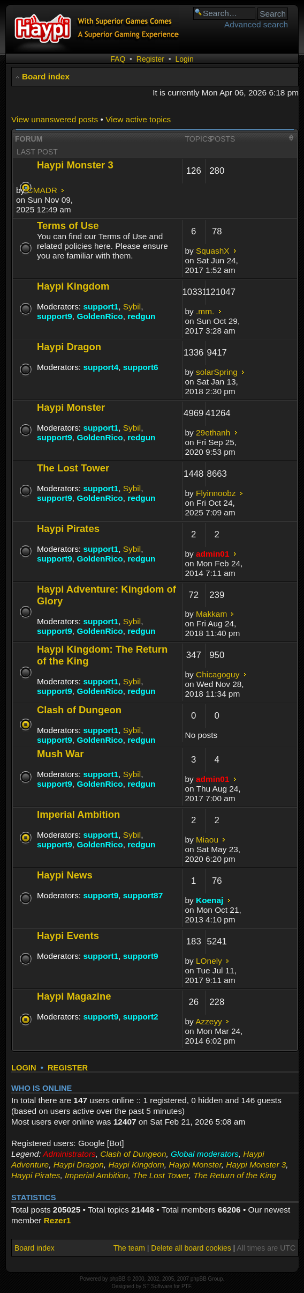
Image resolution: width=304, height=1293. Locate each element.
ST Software (157, 1286)
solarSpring (217, 371)
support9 (54, 316)
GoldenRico (100, 316)
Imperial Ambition (78, 814)
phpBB (117, 1279)
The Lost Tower (73, 468)
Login (184, 59)
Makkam (211, 613)
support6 (140, 367)
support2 (140, 1016)
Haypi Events (68, 935)
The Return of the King (234, 1175)
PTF (186, 1286)
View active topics (138, 119)
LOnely (209, 960)
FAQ (117, 59)
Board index (46, 76)
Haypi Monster (71, 407)
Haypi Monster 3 (75, 165)
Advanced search (256, 24)
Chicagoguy (217, 674)
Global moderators (205, 1153)
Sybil (132, 306)
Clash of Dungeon (79, 709)
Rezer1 (57, 1220)
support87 (143, 895)
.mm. (205, 311)
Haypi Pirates (68, 528)
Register (150, 59)
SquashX (212, 250)
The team (129, 1248)
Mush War (60, 753)
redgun (141, 316)
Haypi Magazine (74, 996)
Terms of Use (68, 225)
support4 (100, 367)
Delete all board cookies (191, 1248)
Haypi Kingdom (73, 286)
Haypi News (65, 875)
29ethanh (213, 432)
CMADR (42, 190)
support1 (100, 306)
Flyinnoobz (215, 493)
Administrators (69, 1153)
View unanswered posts (54, 119)
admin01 (212, 553)
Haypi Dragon (69, 346)
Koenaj (209, 900)
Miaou (207, 839)
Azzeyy (208, 1021)
